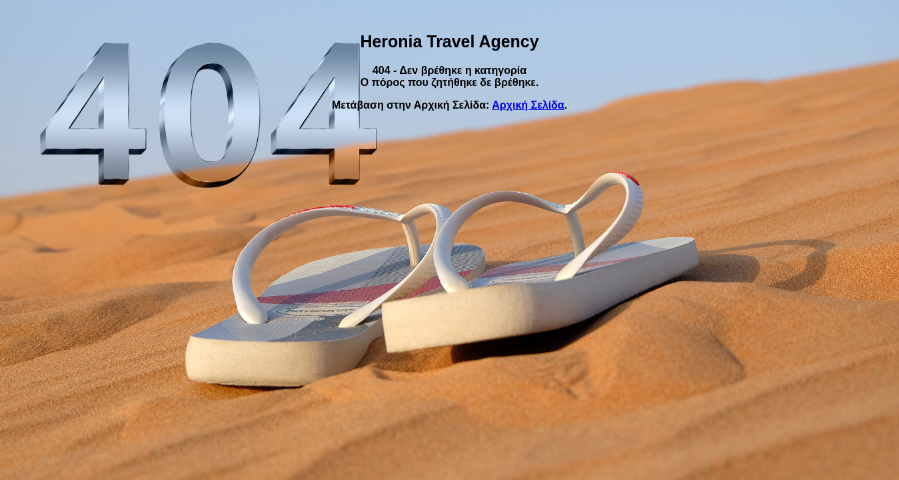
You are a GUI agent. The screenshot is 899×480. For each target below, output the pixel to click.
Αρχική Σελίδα (528, 105)
